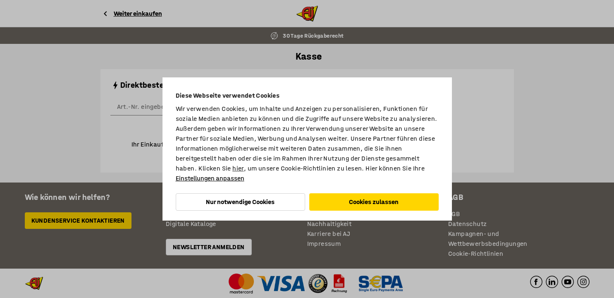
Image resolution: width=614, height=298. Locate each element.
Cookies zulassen (374, 202)
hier (238, 168)
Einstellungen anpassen (210, 178)
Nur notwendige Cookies (240, 202)
